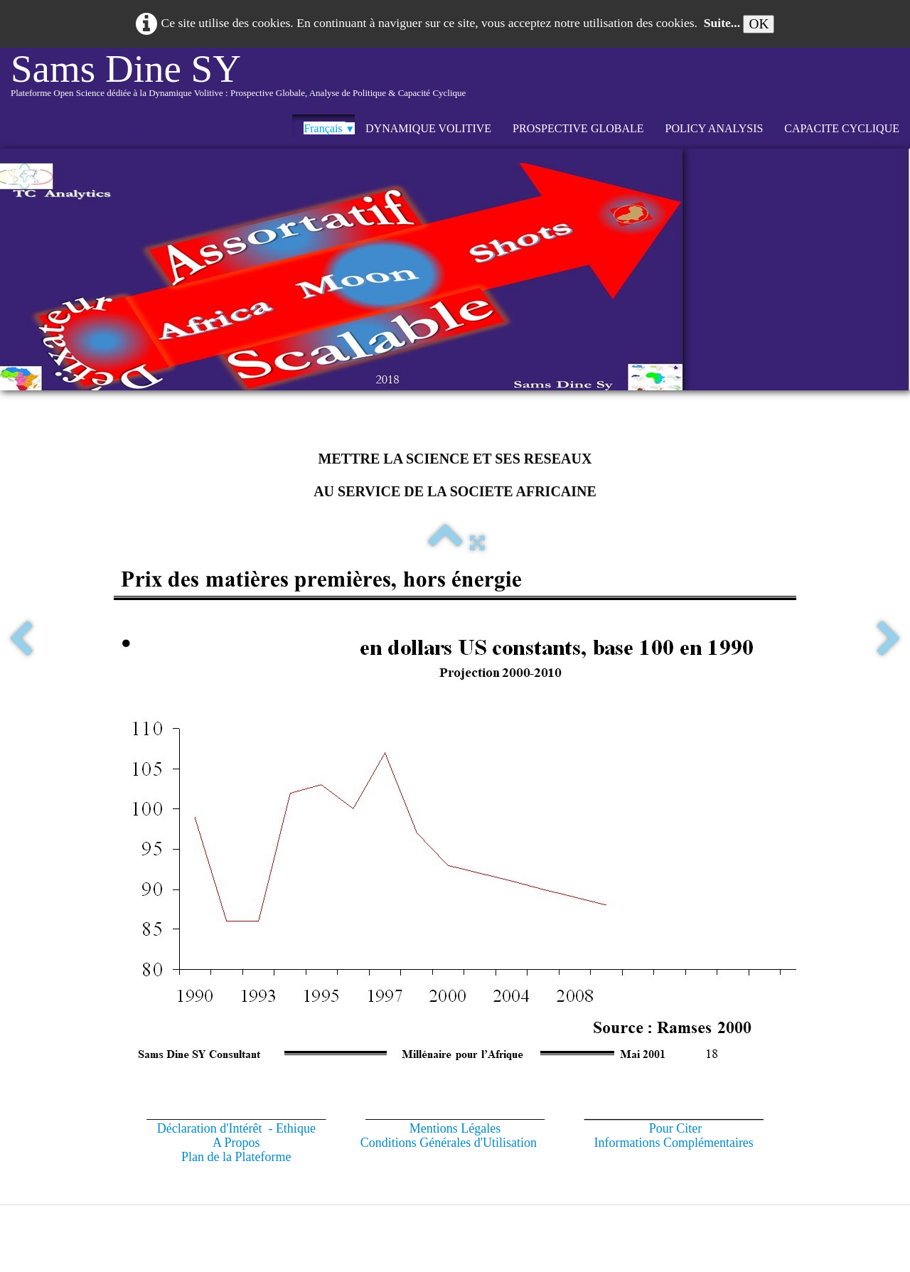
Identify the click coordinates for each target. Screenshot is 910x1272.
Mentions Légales (455, 1128)
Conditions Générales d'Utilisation (448, 1142)
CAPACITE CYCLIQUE (841, 128)
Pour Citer (675, 1128)
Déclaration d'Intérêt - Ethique (236, 1128)
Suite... (722, 23)
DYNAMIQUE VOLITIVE (428, 128)
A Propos (236, 1142)
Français (329, 128)
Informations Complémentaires (673, 1142)
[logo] (238, 81)
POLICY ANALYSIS (714, 128)
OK (759, 23)
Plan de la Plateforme (236, 1157)
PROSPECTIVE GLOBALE (578, 128)
